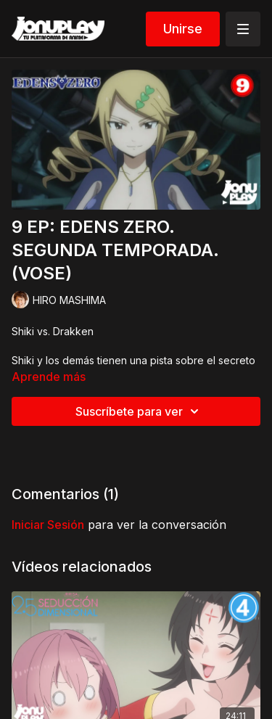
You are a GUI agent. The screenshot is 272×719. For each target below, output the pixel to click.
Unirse (182, 28)
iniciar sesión (48, 524)
